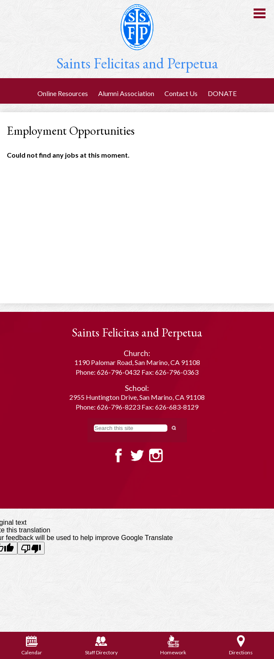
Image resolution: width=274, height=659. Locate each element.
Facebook (118, 455)
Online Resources (62, 93)
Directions (241, 645)
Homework (173, 645)
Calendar (31, 645)
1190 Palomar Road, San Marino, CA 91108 (137, 362)
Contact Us (181, 93)
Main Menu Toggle (260, 13)
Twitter (137, 455)
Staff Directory (101, 645)
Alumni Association (126, 93)
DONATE (222, 93)
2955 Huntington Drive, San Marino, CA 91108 (137, 397)
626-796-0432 (118, 372)
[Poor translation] (31, 548)
